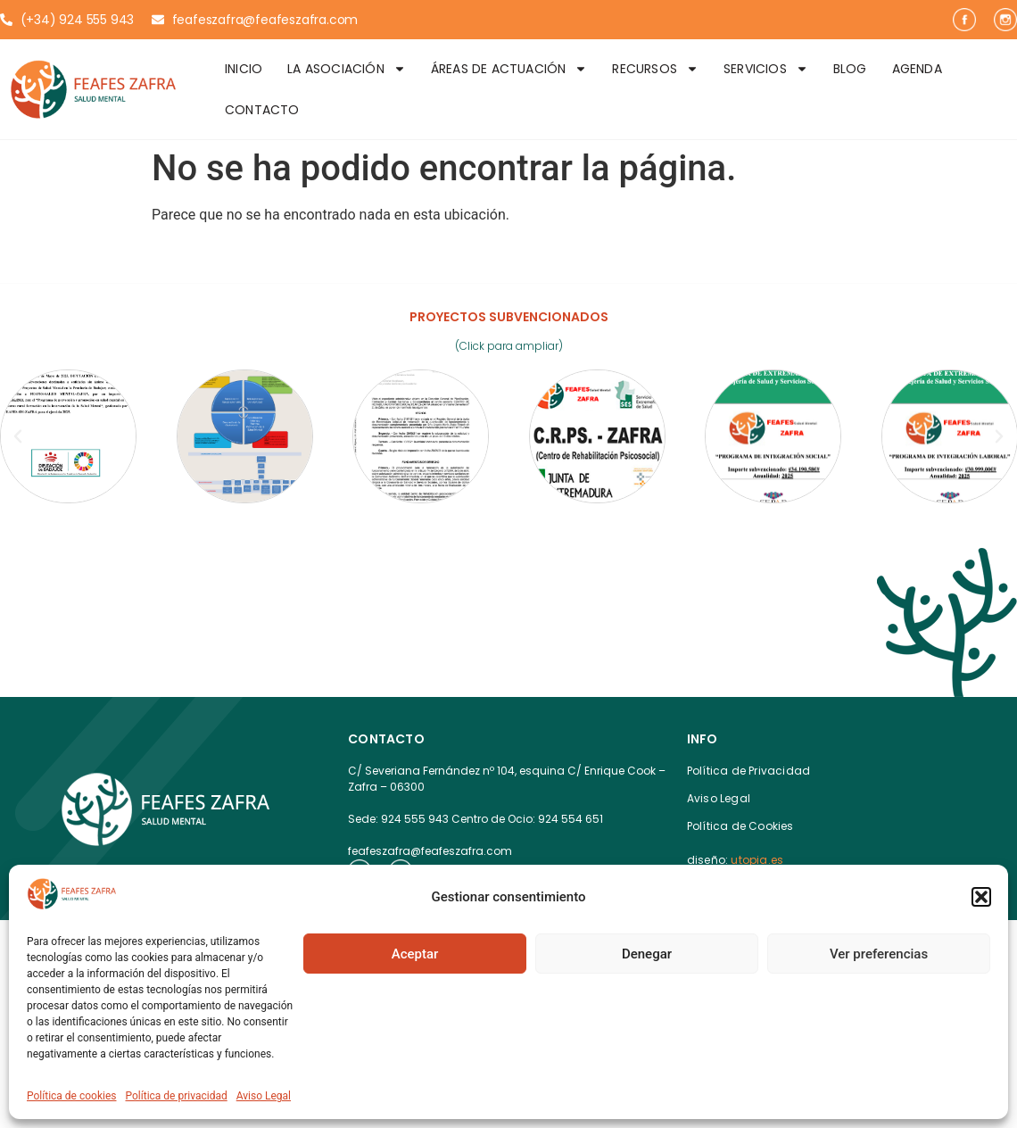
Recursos (655, 69)
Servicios (765, 69)
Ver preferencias (879, 954)
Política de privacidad (176, 1096)
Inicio (243, 69)
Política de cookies (72, 1096)
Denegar (647, 954)
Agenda (917, 69)
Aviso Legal (263, 1096)
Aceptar (415, 954)
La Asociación (346, 69)
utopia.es (757, 859)
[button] (981, 897)
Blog (850, 69)
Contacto (262, 110)
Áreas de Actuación (509, 69)
